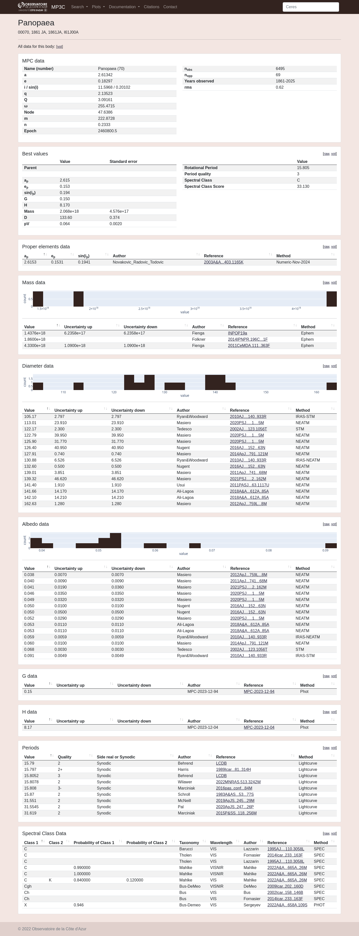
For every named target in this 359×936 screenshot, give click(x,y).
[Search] (311, 7)
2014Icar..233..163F (285, 855)
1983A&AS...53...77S (235, 794)
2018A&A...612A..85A (249, 491)
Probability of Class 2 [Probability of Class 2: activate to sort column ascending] (147, 843)
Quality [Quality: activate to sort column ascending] (64, 757)
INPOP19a (237, 333)
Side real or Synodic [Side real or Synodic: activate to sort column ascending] (116, 757)
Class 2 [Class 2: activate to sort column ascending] (56, 843)
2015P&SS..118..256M (236, 813)
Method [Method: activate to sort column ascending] (283, 256)
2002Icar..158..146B (285, 892)
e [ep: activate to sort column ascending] (53, 256)
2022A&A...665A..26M (287, 868)
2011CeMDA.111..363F (249, 345)
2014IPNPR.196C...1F (248, 339)
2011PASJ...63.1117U (249, 485)
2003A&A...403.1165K (223, 262)
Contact (170, 7)
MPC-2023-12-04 (259, 727)
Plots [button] (97, 7)
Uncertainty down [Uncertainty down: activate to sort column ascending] (140, 327)
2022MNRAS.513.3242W (238, 782)
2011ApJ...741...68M (248, 472)
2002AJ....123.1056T (248, 429)
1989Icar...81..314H (233, 769)
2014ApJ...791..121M (249, 454)
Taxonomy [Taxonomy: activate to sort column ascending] (189, 843)
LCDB (221, 763)
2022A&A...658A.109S (287, 905)
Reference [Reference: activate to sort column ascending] (213, 256)
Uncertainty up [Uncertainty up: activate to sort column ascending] (78, 327)
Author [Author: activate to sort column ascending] (119, 256)
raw (326, 154)
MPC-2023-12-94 (259, 691)
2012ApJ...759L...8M (248, 504)
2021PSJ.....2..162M (248, 479)
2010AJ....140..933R (248, 416)
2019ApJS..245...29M (235, 801)
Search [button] (78, 7)
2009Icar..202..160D (285, 886)
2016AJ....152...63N (247, 448)
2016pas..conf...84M (234, 788)
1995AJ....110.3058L (286, 849)
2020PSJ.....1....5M (247, 423)
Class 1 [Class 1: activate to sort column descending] (31, 843)
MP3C (58, 7)
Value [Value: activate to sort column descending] (29, 327)
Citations (151, 7)
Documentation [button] (123, 7)
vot (59, 47)
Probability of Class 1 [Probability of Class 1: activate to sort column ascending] (94, 843)
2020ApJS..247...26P (235, 807)
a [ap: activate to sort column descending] (26, 256)
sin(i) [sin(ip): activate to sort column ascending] (84, 256)
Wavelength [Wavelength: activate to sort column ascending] (221, 843)
